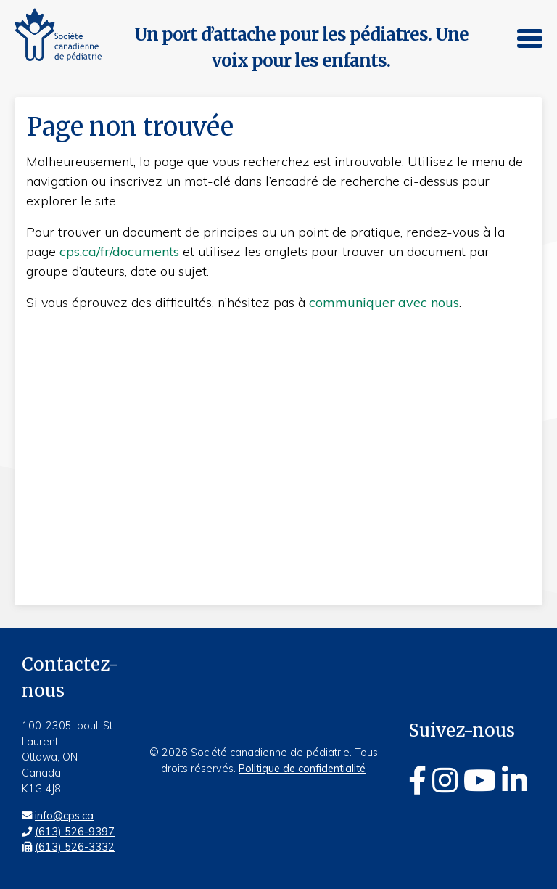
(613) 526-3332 (75, 846)
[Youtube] (479, 780)
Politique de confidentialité (302, 768)
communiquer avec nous (384, 302)
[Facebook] (417, 780)
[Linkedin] (514, 780)
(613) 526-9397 (75, 831)
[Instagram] (445, 780)
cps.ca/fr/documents (119, 251)
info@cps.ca (64, 815)
